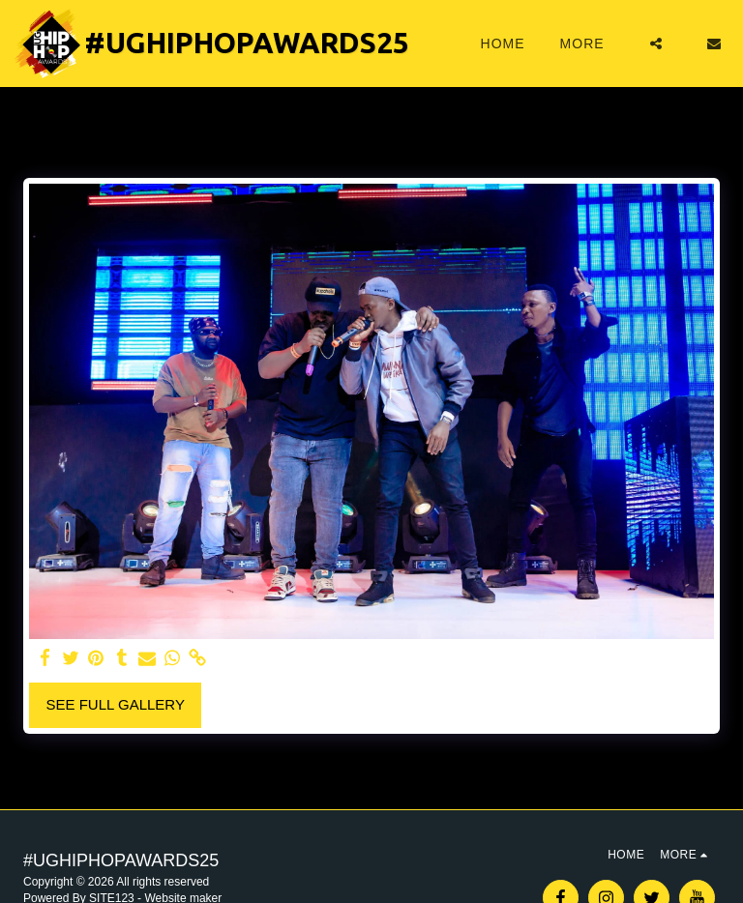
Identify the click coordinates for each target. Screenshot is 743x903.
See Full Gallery (115, 704)
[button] (655, 43)
